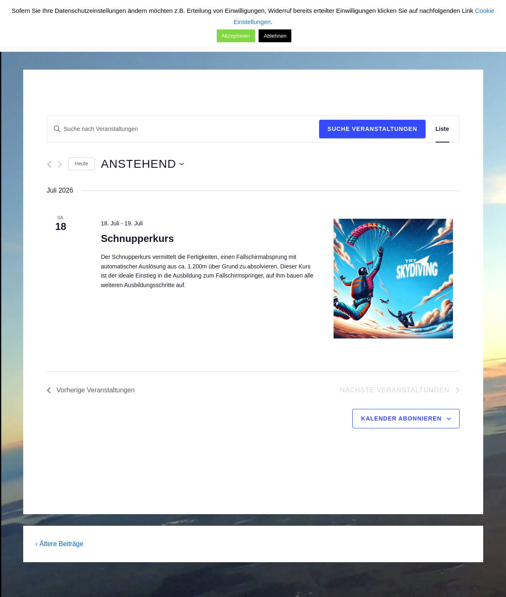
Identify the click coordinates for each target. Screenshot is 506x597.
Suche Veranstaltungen (372, 129)
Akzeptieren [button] (236, 36)
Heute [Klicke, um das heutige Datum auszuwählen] (81, 164)
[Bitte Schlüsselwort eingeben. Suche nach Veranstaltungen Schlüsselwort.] (183, 129)
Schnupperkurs (137, 238)
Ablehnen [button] (275, 36)
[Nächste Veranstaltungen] (60, 164)
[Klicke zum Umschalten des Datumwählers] (142, 164)
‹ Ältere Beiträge (60, 543)
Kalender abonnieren (401, 418)
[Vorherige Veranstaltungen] (49, 164)
